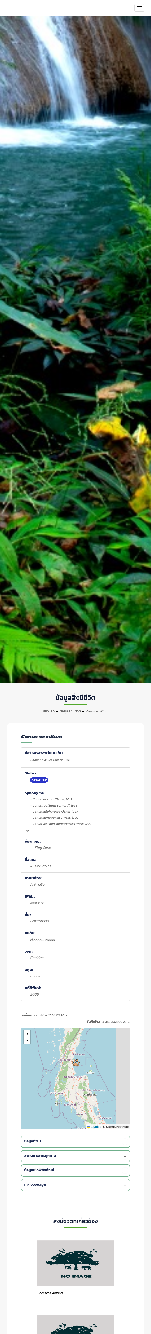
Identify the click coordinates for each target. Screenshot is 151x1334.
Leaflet (94, 1126)
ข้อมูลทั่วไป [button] (76, 1141)
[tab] (76, 1141)
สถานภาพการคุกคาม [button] (76, 1156)
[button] (75, 1062)
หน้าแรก (49, 711)
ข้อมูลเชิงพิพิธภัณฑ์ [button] (76, 1170)
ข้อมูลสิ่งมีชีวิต (70, 711)
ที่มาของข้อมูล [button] (76, 1185)
